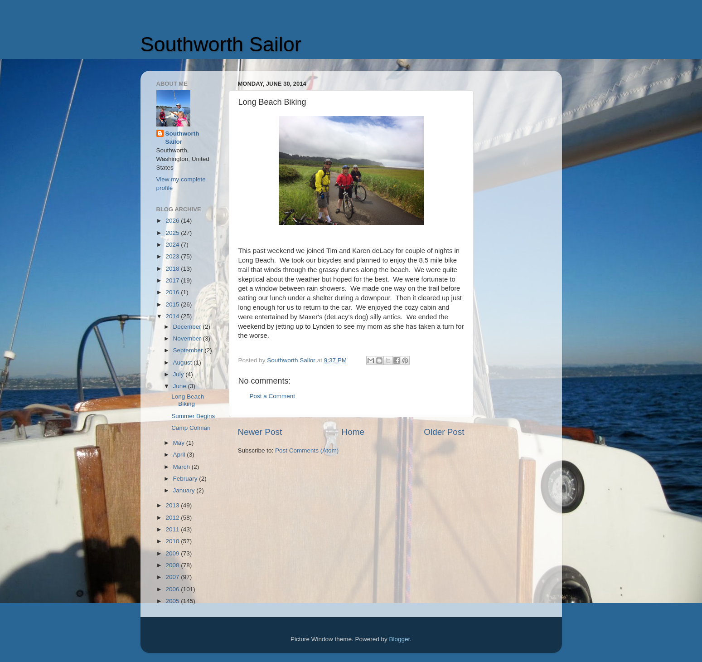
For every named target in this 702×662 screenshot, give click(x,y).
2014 (173, 316)
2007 (173, 577)
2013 (173, 505)
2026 (173, 220)
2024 (173, 244)
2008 (173, 565)
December (188, 326)
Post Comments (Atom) (307, 450)
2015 (173, 304)
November (188, 338)
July (179, 374)
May (179, 442)
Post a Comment (272, 396)
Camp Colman (190, 427)
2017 (173, 280)
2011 (173, 529)
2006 (173, 589)
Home (353, 432)
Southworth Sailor (220, 44)
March (182, 466)
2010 (173, 541)
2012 (173, 517)
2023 (173, 256)
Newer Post (260, 432)
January (185, 490)
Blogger (399, 639)
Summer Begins (193, 416)
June (180, 386)
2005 (173, 601)
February (186, 478)
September (189, 350)
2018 (173, 268)
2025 (173, 232)
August (183, 362)
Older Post (444, 432)
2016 (173, 292)
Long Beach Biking (187, 400)
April (180, 454)
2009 (173, 553)
